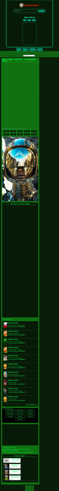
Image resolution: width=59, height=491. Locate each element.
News (25, 20)
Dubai (11, 452)
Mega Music (30, 416)
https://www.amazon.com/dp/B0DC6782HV (16, 351)
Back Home (34, 134)
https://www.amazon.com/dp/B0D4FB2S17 (16, 375)
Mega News (30, 413)
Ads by (28, 404)
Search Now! (41, 10)
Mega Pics (20, 416)
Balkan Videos (20, 410)
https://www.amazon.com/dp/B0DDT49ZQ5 (16, 326)
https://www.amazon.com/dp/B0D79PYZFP (16, 367)
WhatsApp (6, 131)
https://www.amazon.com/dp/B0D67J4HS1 (16, 400)
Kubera (27, 134)
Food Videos (20, 419)
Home (19, 49)
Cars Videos (10, 416)
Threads (13, 131)
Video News (30, 410)
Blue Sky (27, 131)
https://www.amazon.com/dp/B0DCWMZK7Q (16, 334)
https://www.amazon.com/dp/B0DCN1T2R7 (16, 343)
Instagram (20, 131)
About (25, 49)
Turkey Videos (10, 413)
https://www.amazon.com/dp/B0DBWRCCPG (16, 359)
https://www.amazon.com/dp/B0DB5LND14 (16, 384)
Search (13, 134)
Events (34, 20)
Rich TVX (34, 131)
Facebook (20, 134)
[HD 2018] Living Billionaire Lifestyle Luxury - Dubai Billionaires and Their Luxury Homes (15, 460)
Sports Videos (20, 413)
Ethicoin (6, 134)
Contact (33, 49)
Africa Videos (10, 410)
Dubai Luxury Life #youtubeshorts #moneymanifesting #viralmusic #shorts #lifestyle (15, 472)
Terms (39, 49)
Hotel (29, 20)
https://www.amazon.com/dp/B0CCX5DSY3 (16, 392)
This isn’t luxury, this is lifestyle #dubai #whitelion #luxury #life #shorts (15, 477)
